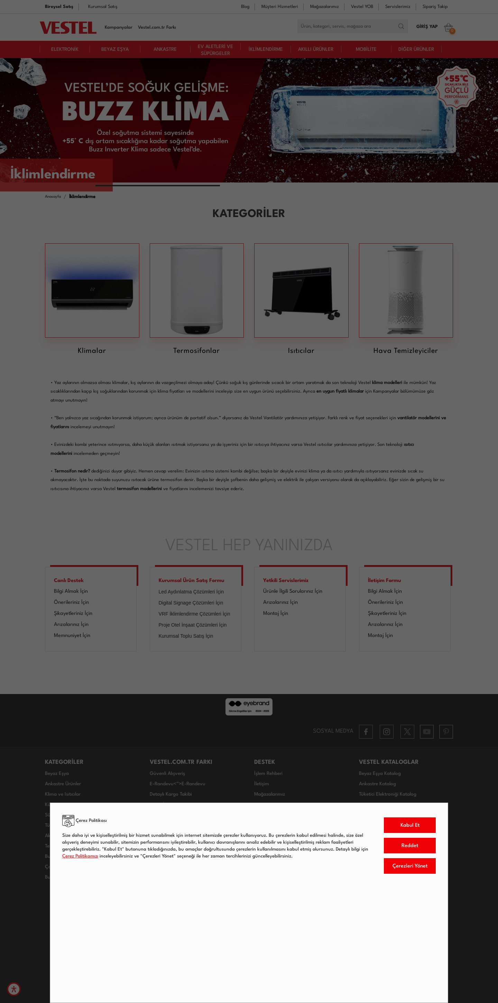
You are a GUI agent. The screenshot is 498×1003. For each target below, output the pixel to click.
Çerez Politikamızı (80, 856)
